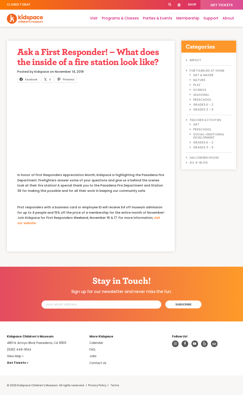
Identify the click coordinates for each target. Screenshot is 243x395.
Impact (196, 60)
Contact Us (98, 363)
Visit (94, 18)
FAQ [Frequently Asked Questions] (92, 349)
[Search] (169, 5)
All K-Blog (199, 162)
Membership (187, 18)
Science (199, 90)
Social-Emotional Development (208, 136)
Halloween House (204, 157)
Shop (192, 5)
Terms (115, 385)
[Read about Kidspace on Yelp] (204, 343)
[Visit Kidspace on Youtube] (194, 343)
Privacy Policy (97, 385)
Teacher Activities (205, 120)
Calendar (179, 5)
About (228, 18)
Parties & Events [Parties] (157, 18)
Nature (199, 80)
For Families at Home (207, 70)
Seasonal (201, 94)
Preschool (202, 99)
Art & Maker (203, 75)
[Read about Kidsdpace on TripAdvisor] (214, 343)
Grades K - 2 (203, 104)
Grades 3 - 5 (203, 109)
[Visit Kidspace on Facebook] (185, 343)
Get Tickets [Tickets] (221, 5)
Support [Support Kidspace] (210, 18)
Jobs (93, 356)
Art (196, 124)
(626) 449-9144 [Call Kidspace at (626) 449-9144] (19, 349)
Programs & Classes (120, 18)
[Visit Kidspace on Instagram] (175, 343)
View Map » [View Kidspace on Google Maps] (15, 356)
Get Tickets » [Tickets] (17, 362)
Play (196, 85)
